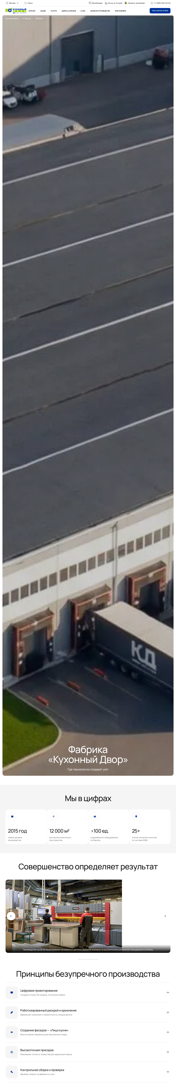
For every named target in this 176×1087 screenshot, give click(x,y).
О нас (83, 11)
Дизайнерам (97, 3)
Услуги (54, 11)
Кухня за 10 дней (115, 3)
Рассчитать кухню (160, 11)
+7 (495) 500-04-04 (162, 3)
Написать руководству (100, 11)
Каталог (32, 11)
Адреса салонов (69, 11)
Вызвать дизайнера (136, 3)
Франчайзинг (120, 11)
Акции (43, 11)
